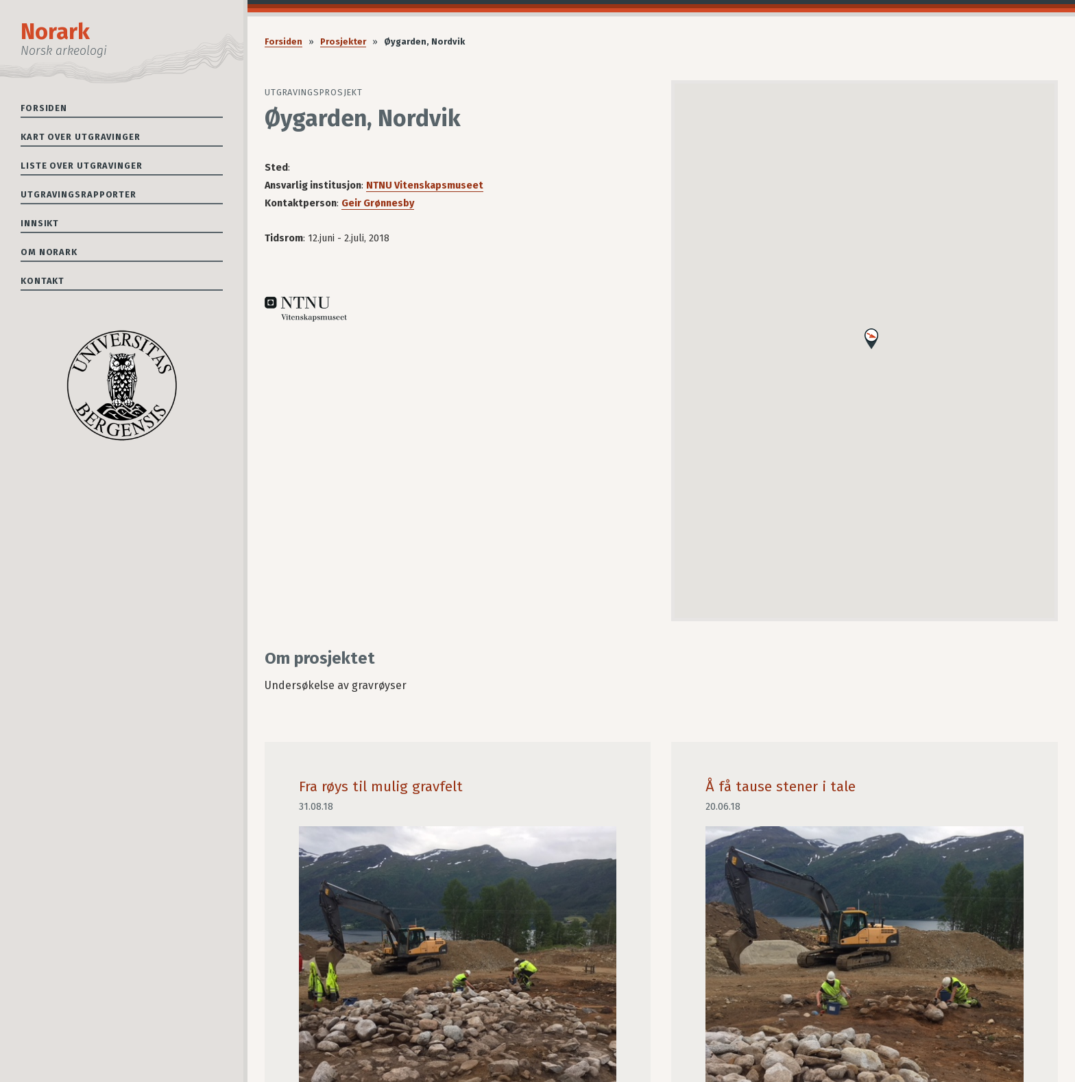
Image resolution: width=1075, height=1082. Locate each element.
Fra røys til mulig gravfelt (381, 786)
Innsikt (40, 223)
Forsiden (44, 108)
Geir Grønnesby (377, 203)
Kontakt (42, 281)
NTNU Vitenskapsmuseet (424, 185)
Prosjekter (343, 41)
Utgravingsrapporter (78, 194)
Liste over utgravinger (82, 165)
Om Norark (49, 252)
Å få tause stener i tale (780, 786)
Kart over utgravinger (81, 137)
